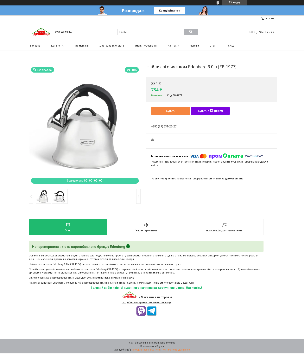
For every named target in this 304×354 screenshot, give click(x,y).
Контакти (173, 45)
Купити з (210, 111)
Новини (194, 45)
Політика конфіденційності (176, 350)
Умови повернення (146, 45)
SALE (231, 45)
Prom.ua (170, 343)
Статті (213, 45)
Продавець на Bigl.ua (152, 346)
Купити (170, 111)
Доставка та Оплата (111, 45)
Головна (35, 45)
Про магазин (81, 45)
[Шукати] (191, 32)
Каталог (56, 45)
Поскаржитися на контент (145, 350)
